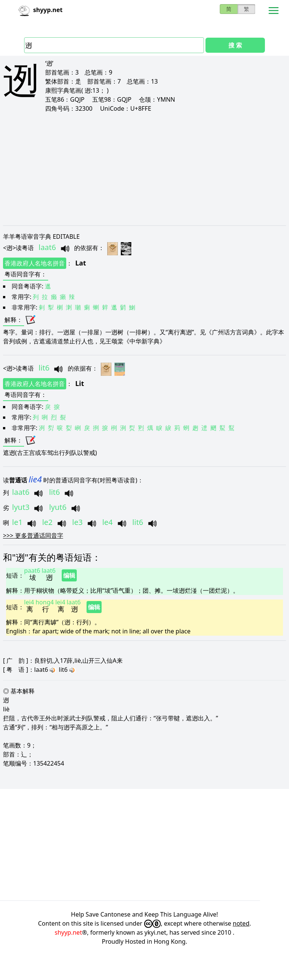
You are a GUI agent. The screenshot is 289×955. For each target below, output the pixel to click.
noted (241, 923)
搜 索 (235, 45)
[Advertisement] (144, 168)
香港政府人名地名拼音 (35, 263)
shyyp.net (68, 932)
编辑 (69, 575)
